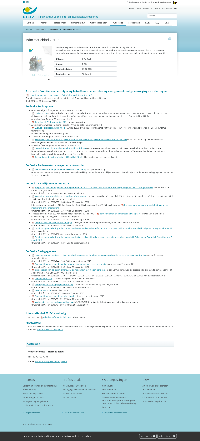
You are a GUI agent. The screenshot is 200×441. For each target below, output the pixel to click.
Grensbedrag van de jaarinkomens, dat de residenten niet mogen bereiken (68, 270)
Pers (139, 8)
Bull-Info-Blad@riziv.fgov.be (50, 329)
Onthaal (30, 22)
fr (27, 2)
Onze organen (148, 389)
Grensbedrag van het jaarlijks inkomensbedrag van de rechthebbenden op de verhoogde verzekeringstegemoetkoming (89, 255)
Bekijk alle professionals (74, 412)
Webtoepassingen (98, 22)
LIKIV (167, 22)
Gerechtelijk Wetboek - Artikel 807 (49, 122)
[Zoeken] (159, 15)
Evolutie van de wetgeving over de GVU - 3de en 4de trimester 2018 (59, 95)
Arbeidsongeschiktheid (33, 397)
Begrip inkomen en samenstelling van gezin (118, 213)
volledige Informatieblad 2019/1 (56, 317)
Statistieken (134, 22)
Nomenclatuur (78, 22)
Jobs (175, 8)
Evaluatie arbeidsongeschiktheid (48, 127)
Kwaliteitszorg (29, 389)
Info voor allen (69, 397)
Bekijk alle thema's (32, 412)
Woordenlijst (155, 8)
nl (24, 2)
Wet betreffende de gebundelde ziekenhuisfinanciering (59, 169)
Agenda (146, 8)
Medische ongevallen (33, 393)
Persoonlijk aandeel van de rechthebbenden (54, 296)
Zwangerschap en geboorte (35, 401)
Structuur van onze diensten (155, 385)
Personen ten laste (42, 278)
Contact (132, 8)
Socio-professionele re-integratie (38, 405)
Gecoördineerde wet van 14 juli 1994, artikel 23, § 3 (57, 157)
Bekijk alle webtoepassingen (115, 412)
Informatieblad (53, 29)
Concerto (106, 407)
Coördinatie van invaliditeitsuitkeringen (52, 222)
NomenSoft (107, 385)
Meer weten (148, 436)
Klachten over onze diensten (155, 397)
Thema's (44, 22)
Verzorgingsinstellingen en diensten (79, 389)
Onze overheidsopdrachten (154, 401)
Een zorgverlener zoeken (113, 393)
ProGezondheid (109, 389)
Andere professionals (72, 393)
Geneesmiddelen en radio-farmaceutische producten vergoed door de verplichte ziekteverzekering (119, 400)
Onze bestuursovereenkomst (155, 393)
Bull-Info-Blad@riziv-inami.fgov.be (51, 361)
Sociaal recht (39, 113)
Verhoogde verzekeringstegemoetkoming (52, 284)
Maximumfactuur (41, 290)
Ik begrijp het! (167, 436)
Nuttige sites (167, 8)
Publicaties (119, 22)
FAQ (157, 22)
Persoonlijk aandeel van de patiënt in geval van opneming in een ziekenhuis (69, 264)
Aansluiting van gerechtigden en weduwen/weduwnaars (60, 196)
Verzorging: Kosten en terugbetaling (40, 385)
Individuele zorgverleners (74, 385)
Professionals (59, 22)
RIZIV (147, 22)
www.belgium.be (165, 2)
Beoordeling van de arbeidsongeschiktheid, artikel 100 (59, 148)
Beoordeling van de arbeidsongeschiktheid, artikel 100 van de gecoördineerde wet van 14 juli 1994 (79, 139)
